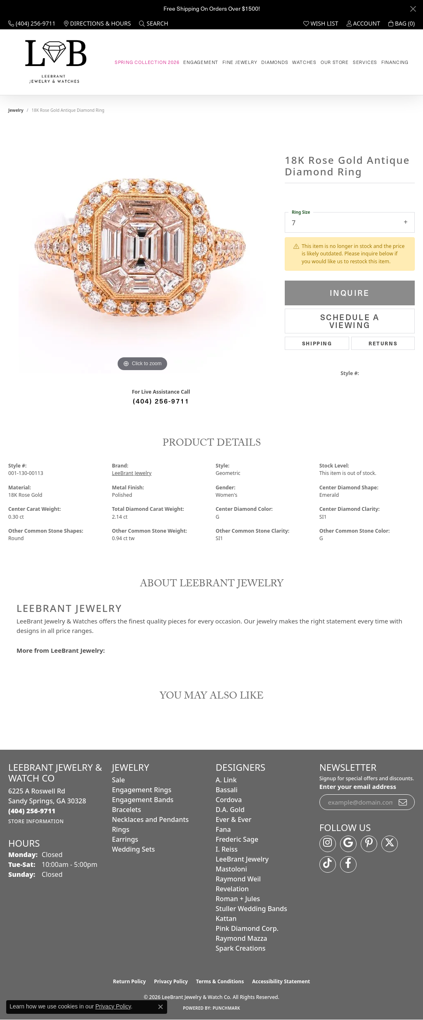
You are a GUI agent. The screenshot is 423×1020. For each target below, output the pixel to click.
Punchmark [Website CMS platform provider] (226, 1008)
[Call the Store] (32, 810)
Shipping (317, 343)
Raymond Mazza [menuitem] (241, 938)
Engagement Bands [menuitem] (142, 799)
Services (365, 62)
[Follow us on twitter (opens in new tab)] (389, 844)
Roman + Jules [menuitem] (238, 898)
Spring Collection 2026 (147, 62)
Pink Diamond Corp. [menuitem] (247, 928)
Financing (395, 62)
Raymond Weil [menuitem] (238, 878)
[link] (32, 23)
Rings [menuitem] (120, 829)
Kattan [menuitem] (226, 918)
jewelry (16, 110)
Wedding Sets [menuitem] (133, 849)
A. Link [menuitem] (226, 779)
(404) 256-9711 (161, 400)
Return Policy (129, 981)
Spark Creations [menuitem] (241, 948)
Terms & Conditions (220, 981)
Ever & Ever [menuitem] (234, 819)
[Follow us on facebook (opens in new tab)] (348, 864)
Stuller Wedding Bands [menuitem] (251, 908)
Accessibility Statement (281, 981)
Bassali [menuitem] (227, 789)
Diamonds (274, 62)
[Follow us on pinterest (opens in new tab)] (369, 844)
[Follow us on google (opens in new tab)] (348, 844)
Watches (304, 62)
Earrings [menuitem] (125, 839)
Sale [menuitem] (118, 779)
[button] (153, 23)
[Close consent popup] (160, 1006)
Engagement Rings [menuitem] (141, 789)
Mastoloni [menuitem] (231, 869)
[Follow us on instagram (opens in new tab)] (327, 844)
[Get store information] (36, 821)
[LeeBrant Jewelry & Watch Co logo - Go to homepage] (54, 62)
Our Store (335, 62)
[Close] (413, 9)
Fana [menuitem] (223, 829)
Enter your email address (357, 786)
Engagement (200, 62)
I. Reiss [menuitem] (227, 849)
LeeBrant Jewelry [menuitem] (242, 859)
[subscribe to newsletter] (403, 802)
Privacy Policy (171, 981)
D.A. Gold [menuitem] (230, 809)
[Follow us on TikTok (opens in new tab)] (327, 864)
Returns (383, 343)
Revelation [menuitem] (232, 888)
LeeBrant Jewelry (131, 473)
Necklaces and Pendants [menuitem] (150, 819)
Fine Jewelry (240, 62)
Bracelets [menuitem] (126, 809)
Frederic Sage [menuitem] (237, 839)
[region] (142, 249)
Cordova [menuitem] (229, 799)
